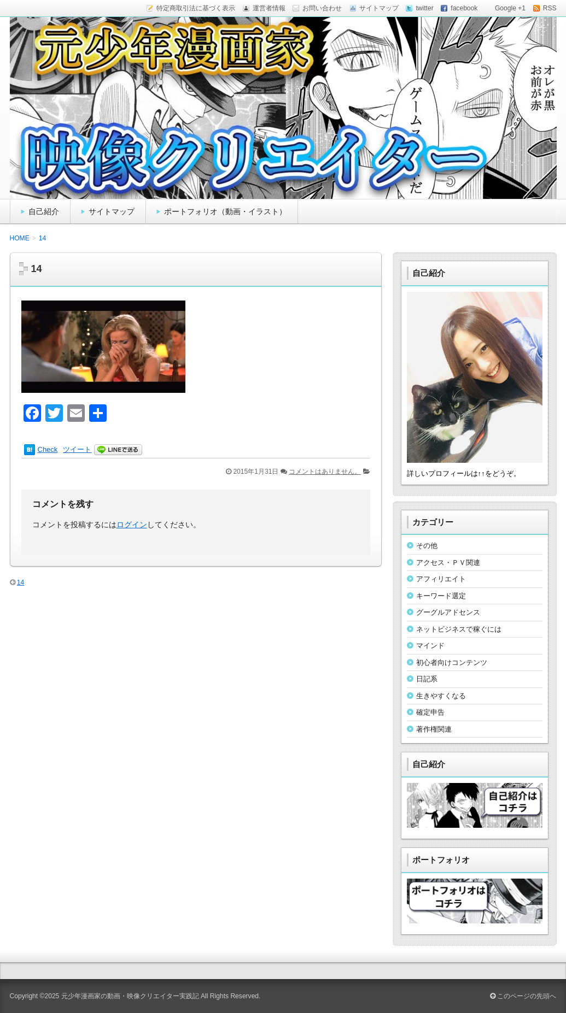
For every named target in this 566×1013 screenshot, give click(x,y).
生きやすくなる (441, 696)
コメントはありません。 (325, 471)
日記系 (426, 679)
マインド (430, 645)
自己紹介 (43, 211)
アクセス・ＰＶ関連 (448, 562)
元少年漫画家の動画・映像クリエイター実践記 (130, 996)
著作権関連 (434, 729)
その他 (426, 545)
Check (48, 449)
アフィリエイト (441, 579)
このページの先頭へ (523, 996)
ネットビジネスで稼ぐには (458, 629)
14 (20, 582)
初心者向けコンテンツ (451, 662)
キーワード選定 (441, 596)
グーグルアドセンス (448, 612)
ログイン (131, 524)
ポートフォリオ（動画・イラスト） (225, 211)
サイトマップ (112, 211)
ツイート (77, 449)
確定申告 (430, 712)
